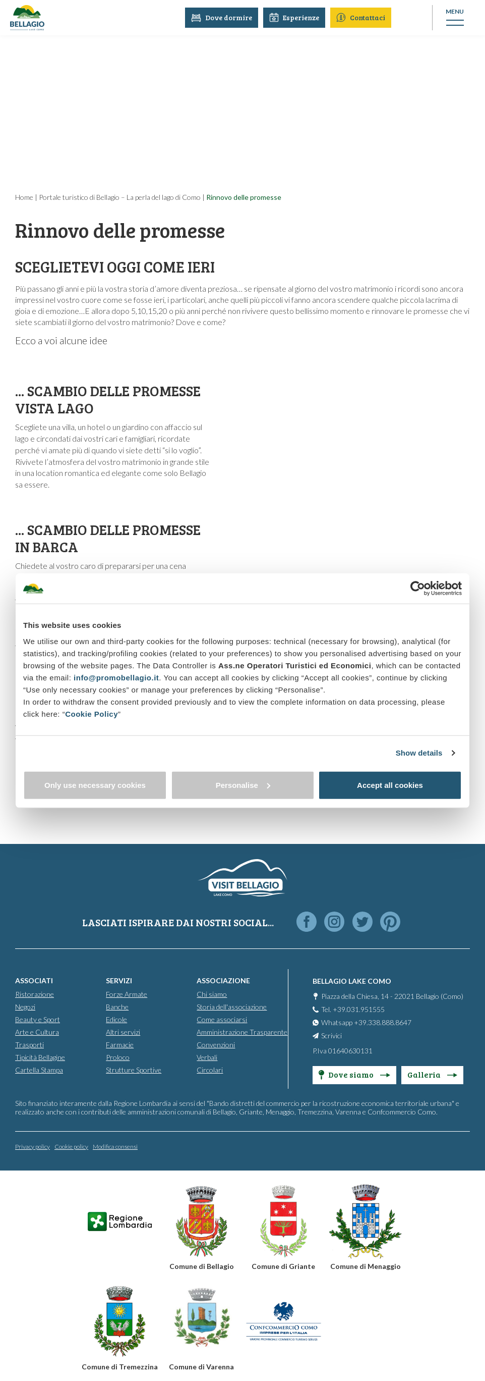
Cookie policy (71, 1146)
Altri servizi (123, 1032)
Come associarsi (222, 1019)
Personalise (243, 784)
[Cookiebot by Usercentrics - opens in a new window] (418, 588)
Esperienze (296, 17)
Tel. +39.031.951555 (353, 1009)
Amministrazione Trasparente (242, 1032)
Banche (117, 1006)
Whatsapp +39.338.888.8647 (366, 1022)
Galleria (432, 1074)
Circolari (210, 1070)
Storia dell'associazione (232, 1006)
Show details (419, 753)
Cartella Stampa (39, 1070)
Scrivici (331, 1035)
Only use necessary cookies (95, 784)
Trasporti (29, 1044)
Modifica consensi (115, 1146)
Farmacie (120, 1044)
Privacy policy (32, 1146)
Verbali (207, 1057)
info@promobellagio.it (116, 677)
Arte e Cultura (37, 1032)
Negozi (25, 1006)
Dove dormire (223, 17)
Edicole (116, 1019)
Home (24, 197)
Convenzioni (216, 1044)
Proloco (118, 1057)
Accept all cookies (390, 784)
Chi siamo (212, 994)
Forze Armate (126, 994)
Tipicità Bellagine (40, 1057)
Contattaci (362, 17)
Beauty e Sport (37, 1019)
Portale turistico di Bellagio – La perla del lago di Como (120, 197)
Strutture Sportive (133, 1070)
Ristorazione (34, 994)
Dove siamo (354, 1074)
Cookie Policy (91, 713)
